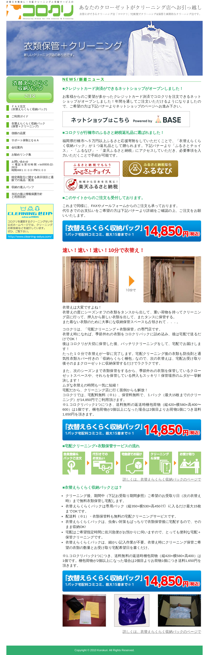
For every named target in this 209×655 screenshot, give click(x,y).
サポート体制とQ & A (25, 140)
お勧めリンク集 (21, 154)
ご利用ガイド (19, 116)
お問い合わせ (32, 166)
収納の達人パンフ (22, 187)
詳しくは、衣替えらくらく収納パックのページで (162, 479)
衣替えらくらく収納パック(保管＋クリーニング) (28, 125)
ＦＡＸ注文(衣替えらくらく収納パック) (29, 108)
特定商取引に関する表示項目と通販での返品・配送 (32, 179)
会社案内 (17, 147)
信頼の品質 (18, 133)
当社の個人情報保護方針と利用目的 (26, 195)
